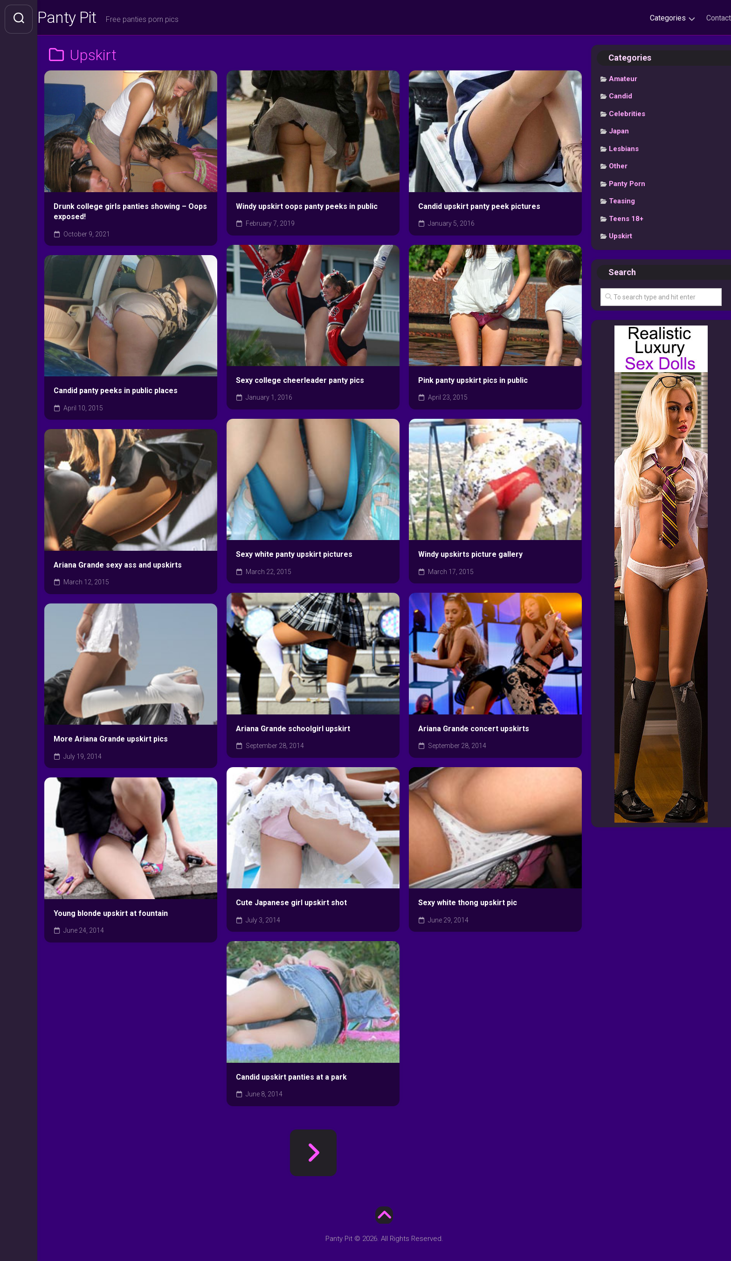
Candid (620, 99)
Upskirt (620, 239)
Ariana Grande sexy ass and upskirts (118, 567)
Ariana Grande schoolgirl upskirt (293, 731)
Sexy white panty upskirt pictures (294, 557)
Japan (619, 134)
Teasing (622, 204)
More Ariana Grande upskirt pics (111, 741)
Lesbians (624, 151)
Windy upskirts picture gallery (470, 557)
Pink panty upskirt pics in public (473, 383)
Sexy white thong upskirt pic (467, 905)
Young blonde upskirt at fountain (111, 916)
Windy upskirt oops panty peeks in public (307, 208)
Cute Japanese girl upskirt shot (291, 905)
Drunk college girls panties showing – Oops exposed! (130, 214)
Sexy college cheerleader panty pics (300, 383)
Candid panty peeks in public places (116, 393)
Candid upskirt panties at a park (291, 1079)
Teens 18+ (626, 221)
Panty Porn (627, 186)
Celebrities (627, 116)
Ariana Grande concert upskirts (473, 731)
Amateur (623, 81)
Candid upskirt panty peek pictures (479, 208)
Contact (700, 18)
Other (618, 169)
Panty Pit (88, 19)
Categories (649, 18)
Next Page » (313, 1155)
